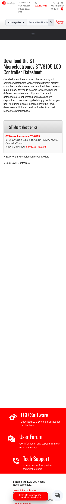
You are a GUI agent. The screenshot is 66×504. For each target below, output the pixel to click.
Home (11, 49)
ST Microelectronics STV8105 (22, 136)
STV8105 (40, 52)
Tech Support (36, 458)
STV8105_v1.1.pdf (36, 146)
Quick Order (54, 6)
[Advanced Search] (25, 490)
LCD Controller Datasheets (43, 49)
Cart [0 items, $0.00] (62, 6)
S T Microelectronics (21, 52)
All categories (16, 22)
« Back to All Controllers (17, 163)
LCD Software (34, 415)
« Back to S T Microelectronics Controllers (26, 156)
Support (21, 49)
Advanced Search (60, 22)
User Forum (30, 436)
